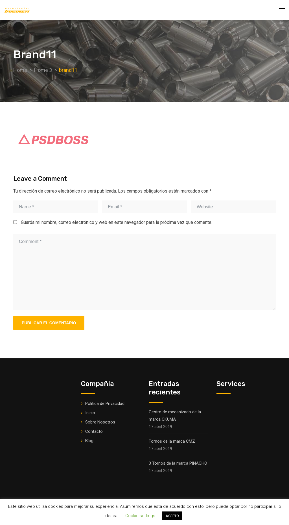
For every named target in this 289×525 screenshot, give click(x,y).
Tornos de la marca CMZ (172, 441)
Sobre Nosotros (100, 422)
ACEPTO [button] (172, 516)
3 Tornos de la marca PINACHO (178, 463)
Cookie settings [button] (140, 515)
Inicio (90, 412)
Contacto (94, 431)
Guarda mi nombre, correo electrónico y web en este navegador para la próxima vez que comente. (116, 222)
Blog (89, 440)
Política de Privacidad (104, 403)
